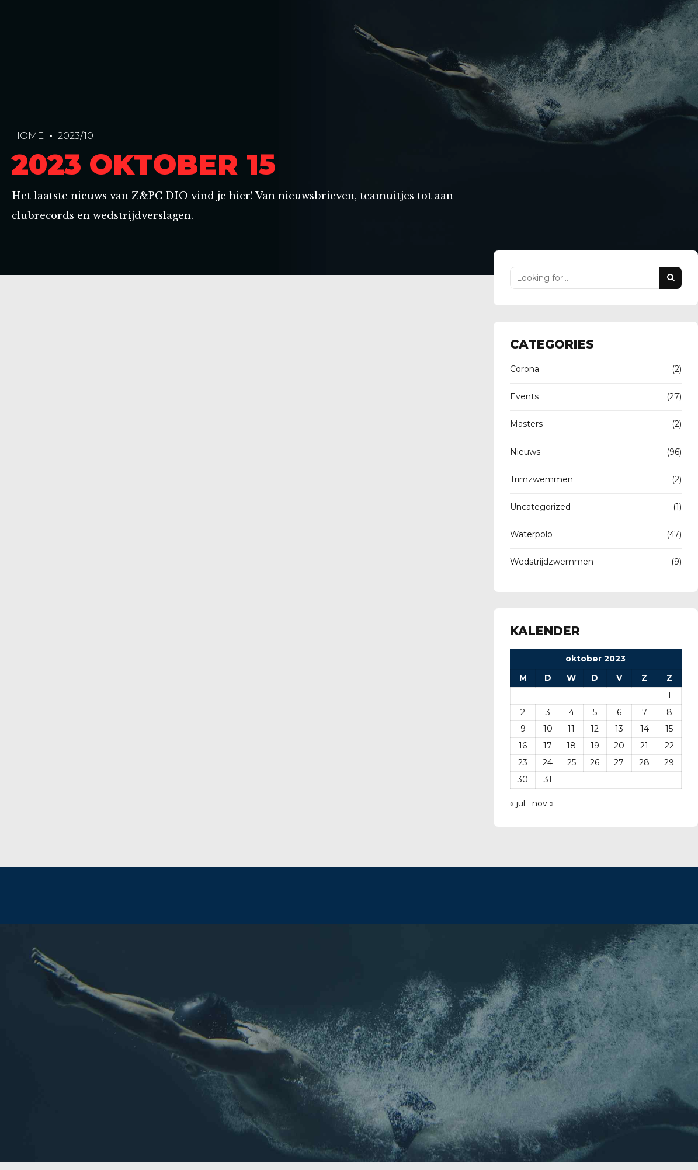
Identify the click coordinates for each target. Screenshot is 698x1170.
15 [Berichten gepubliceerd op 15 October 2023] (669, 728)
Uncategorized (540, 507)
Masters (526, 424)
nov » (543, 803)
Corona (524, 369)
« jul (517, 803)
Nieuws (525, 452)
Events (524, 396)
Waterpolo (531, 534)
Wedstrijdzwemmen (551, 561)
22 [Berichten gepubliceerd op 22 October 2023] (669, 745)
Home (28, 135)
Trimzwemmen (541, 479)
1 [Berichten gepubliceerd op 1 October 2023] (669, 695)
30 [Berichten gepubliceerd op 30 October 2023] (523, 779)
